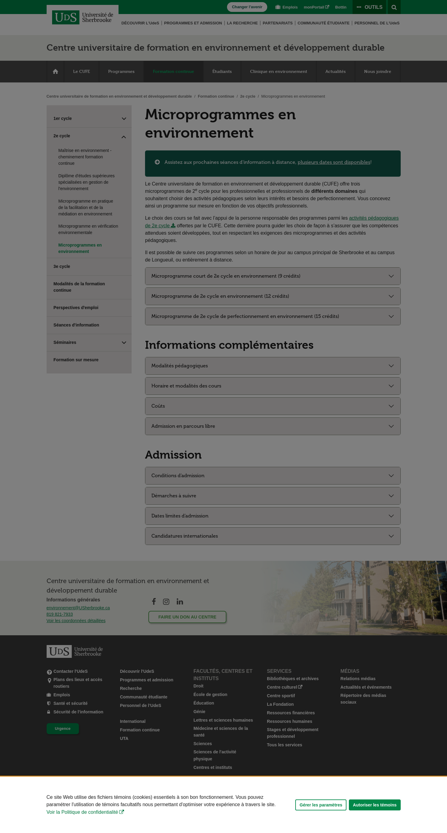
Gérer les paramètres (321, 804)
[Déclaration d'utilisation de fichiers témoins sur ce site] (223, 805)
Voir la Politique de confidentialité (82, 812)
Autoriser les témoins (374, 804)
